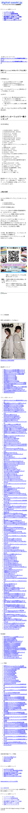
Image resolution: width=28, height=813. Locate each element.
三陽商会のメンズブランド (10, 572)
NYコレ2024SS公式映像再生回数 (12, 692)
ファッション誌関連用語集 (11, 13)
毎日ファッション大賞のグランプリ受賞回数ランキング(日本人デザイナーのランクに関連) (15, 515)
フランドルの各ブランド (10, 555)
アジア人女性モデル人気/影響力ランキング (14, 594)
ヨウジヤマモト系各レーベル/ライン (13, 539)
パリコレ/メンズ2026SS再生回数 (12, 668)
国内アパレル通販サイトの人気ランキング (14, 521)
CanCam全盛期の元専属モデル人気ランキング (15, 390)
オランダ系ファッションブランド (12, 476)
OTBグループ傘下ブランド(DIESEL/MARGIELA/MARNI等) (12, 415)
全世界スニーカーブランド (10, 452)
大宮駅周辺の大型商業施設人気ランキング (14, 652)
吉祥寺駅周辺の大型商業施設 (11, 646)
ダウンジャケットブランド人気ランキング (14, 462)
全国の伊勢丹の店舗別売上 (10, 639)
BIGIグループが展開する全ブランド (13, 554)
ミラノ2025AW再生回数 (9, 671)
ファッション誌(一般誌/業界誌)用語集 (13, 770)
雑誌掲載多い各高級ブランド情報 (13, 16)
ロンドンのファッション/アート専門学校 (14, 610)
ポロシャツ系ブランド (9, 456)
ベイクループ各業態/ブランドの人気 (13, 531)
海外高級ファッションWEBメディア (13, 520)
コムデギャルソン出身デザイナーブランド (14, 623)
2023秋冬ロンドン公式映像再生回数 (13, 708)
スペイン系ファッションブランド (12, 477)
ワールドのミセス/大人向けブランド (13, 565)
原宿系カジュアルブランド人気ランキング (14, 487)
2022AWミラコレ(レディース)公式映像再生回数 (15, 729)
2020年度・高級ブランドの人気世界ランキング (15, 428)
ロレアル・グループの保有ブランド (13, 627)
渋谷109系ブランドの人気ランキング (13, 655)
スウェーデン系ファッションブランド (13, 479)
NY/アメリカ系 (7, 759)
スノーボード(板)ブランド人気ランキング (14, 470)
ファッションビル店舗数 (10, 638)
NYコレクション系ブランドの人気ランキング (15, 506)
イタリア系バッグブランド (10, 473)
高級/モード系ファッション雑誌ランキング (14, 372)
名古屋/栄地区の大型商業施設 (11, 653)
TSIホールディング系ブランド (11, 548)
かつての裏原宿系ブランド (10, 489)
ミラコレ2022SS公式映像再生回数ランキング (15, 742)
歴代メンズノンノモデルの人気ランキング (14, 389)
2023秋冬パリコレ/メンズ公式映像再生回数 (14, 702)
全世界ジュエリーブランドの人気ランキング (15, 431)
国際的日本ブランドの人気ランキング (13, 513)
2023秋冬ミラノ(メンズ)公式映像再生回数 (14, 705)
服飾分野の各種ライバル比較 (11, 18)
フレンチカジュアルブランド (11, 439)
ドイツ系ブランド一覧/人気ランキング (13, 475)
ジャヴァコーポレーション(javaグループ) (14, 549)
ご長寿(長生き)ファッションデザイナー (13, 404)
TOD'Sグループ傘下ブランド (11, 420)
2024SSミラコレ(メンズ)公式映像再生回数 (14, 698)
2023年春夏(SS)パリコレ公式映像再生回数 (14, 712)
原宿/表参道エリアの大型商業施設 (12, 643)
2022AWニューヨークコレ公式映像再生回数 (15, 732)
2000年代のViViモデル (9, 392)
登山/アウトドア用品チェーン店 (12, 589)
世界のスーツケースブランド (11, 465)
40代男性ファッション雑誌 (10, 379)
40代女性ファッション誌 (10, 375)
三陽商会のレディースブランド (11, 570)
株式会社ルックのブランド (10, 559)
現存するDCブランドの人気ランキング (13, 453)
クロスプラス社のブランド (10, 556)
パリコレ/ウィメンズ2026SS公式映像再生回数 (15, 667)
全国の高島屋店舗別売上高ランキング (13, 640)
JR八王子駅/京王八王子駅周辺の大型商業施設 (15, 649)
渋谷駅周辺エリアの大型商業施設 (12, 645)
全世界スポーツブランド (10, 466)
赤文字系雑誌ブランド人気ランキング (13, 388)
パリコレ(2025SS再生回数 (10, 672)
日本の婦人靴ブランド (9, 585)
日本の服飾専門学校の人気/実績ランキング (14, 614)
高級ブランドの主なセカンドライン (13, 425)
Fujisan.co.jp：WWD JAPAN (13, 359)
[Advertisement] (14, 38)
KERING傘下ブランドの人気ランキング (14, 408)
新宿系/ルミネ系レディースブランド (13, 642)
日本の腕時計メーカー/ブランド (12, 490)
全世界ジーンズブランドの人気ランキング (14, 435)
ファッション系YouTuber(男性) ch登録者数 (14, 625)
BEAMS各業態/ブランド (10, 530)
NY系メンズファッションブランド (12, 442)
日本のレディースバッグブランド (12, 492)
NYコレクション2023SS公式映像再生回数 (14, 722)
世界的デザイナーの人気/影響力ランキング (14, 600)
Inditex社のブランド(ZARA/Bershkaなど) (14, 527)
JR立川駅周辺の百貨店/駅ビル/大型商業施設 (15, 648)
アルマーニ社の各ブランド (10, 583)
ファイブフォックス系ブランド (11, 547)
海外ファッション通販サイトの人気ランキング (15, 523)
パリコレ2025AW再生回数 (10, 670)
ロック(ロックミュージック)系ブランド (13, 448)
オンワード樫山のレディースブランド (13, 569)
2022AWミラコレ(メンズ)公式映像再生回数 (14, 730)
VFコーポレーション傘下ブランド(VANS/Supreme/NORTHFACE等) (12, 418)
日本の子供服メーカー (9, 586)
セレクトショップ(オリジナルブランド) (13, 460)
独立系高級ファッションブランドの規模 (14, 405)
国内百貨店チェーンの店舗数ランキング (14, 636)
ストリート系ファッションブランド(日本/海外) (15, 444)
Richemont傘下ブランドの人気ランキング (14, 410)
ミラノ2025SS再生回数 (9, 674)
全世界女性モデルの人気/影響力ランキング (14, 593)
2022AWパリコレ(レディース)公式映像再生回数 (15, 725)
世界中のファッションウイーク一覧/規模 (14, 665)
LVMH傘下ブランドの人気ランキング (13, 407)
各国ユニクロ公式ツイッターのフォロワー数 (15, 528)
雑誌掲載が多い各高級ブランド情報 (13, 773)
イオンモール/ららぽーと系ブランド (13, 657)
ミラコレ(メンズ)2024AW (10, 682)
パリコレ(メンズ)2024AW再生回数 (12, 681)
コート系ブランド (8, 455)
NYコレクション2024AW (10, 678)
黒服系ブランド (7, 486)
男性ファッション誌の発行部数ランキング (14, 369)
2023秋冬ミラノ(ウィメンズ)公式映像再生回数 (15, 703)
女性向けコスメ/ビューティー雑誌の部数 (14, 374)
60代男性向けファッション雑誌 (11, 381)
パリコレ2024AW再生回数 (10, 675)
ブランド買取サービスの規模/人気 (12, 424)
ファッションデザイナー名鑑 (11, 15)
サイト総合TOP (5, 788)
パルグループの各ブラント (10, 558)
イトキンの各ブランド (9, 573)
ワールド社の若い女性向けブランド (13, 563)
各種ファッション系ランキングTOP (12, 776)
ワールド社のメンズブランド (11, 562)
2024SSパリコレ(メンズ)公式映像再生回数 (14, 696)
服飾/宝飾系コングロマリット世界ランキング (15, 403)
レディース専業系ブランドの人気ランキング (15, 493)
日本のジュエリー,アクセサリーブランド (14, 427)
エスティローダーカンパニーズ (11, 628)
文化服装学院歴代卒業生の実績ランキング (14, 604)
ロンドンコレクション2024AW (11, 680)
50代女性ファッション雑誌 (10, 376)
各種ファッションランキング (11, 804)
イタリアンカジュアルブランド (11, 441)
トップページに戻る (9, 12)
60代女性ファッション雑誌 (10, 378)
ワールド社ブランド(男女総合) (11, 561)
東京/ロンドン (7, 760)
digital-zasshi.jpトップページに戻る (9, 781)
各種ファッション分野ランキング (13, 19)
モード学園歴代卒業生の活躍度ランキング (14, 606)
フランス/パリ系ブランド (10, 756)
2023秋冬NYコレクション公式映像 (12, 706)
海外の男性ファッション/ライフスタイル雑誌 (15, 382)
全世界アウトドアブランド (10, 468)
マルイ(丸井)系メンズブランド (11, 656)
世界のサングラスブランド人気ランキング (14, 463)
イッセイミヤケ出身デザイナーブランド (14, 624)
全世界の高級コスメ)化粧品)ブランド (13, 618)
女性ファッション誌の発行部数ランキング (14, 371)
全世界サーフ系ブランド (10, 437)
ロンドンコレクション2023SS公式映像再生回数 (15, 723)
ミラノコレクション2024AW (11, 677)
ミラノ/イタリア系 (8, 758)
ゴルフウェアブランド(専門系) (11, 472)
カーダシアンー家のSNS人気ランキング (14, 596)
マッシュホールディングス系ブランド (13, 575)
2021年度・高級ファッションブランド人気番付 (15, 429)
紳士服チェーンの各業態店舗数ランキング (14, 587)
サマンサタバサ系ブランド (10, 576)
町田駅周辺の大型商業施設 (10, 650)
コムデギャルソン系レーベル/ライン (13, 538)
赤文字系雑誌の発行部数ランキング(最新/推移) (15, 386)
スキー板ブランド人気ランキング (12, 469)
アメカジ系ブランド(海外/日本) (11, 438)
